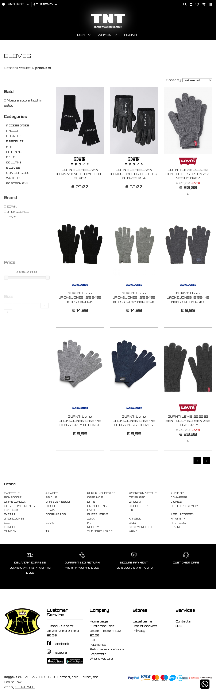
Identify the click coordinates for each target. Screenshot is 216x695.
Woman (105, 35)
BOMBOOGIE (13, 497)
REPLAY (93, 527)
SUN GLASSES (18, 172)
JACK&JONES (14, 518)
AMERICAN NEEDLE (143, 493)
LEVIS (50, 522)
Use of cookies (145, 626)
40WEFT (52, 493)
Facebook (61, 644)
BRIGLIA (51, 497)
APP (179, 626)
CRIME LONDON (15, 501)
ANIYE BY (177, 493)
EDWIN (50, 510)
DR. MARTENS (97, 505)
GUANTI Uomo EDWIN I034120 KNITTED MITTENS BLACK (80, 174)
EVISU (91, 510)
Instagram (61, 652)
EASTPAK (11, 510)
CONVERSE (178, 497)
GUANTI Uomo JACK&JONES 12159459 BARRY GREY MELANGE (133, 309)
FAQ (93, 640)
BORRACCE (15, 136)
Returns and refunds (107, 649)
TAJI (49, 531)
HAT (9, 146)
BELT (10, 157)
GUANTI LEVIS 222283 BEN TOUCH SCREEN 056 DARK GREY (188, 433)
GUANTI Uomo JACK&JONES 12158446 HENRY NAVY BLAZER (134, 433)
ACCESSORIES (17, 125)
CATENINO (14, 152)
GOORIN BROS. (56, 514)
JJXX (91, 518)
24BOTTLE (12, 493)
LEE (7, 522)
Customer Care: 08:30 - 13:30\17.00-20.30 (106, 630)
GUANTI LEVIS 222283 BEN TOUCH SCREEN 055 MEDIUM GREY (188, 174)
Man (81, 35)
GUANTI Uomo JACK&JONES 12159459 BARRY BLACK (79, 309)
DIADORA (135, 501)
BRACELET (14, 141)
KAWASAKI (178, 518)
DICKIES (176, 501)
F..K (131, 510)
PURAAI (9, 527)
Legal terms (142, 621)
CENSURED (137, 497)
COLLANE (14, 162)
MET (90, 522)
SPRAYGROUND (140, 527)
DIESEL (51, 505)
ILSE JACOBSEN (182, 514)
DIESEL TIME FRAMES (19, 505)
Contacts (183, 621)
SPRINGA (177, 527)
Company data (67, 677)
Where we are (101, 658)
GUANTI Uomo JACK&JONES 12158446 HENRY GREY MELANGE (80, 433)
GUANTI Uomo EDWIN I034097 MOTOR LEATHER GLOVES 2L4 (134, 174)
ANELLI (12, 130)
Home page (99, 621)
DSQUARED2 (138, 505)
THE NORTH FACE (99, 531)
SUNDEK (10, 531)
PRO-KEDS (178, 522)
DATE (91, 501)
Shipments (98, 654)
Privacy (139, 630)
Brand (130, 35)
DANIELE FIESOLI (58, 501)
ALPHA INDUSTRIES (101, 493)
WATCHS (13, 178)
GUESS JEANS (97, 514)
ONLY (132, 522)
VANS (133, 531)
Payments (98, 644)
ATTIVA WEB (25, 687)
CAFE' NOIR (95, 497)
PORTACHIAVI (17, 183)
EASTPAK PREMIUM (184, 505)
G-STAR (10, 514)
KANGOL (135, 518)
